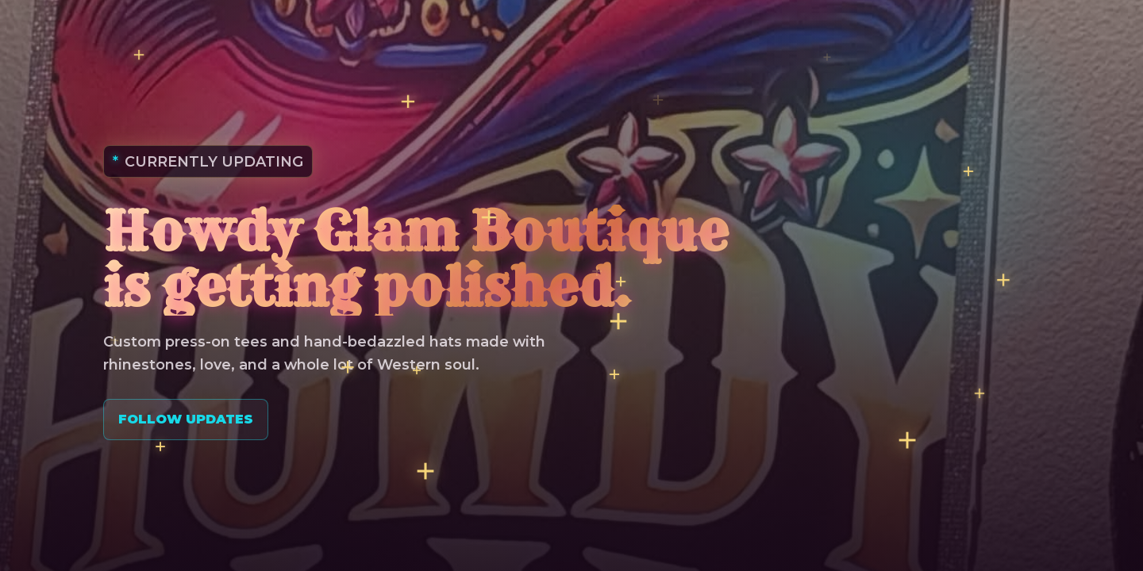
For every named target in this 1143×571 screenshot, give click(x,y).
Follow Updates (185, 419)
